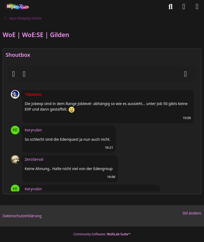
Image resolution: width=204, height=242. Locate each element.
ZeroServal (34, 159)
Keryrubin (33, 129)
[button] (15, 93)
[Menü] (197, 6)
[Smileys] (13, 74)
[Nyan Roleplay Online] (16, 6)
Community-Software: (102, 234)
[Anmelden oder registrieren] (183, 6)
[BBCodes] (24, 74)
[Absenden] (185, 74)
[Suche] (170, 6)
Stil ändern (191, 213)
